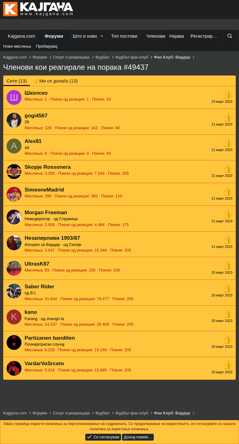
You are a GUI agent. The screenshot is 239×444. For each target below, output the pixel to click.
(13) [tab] (17, 80)
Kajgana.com (21, 36)
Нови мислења (17, 46)
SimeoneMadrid (44, 190)
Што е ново (85, 36)
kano (31, 312)
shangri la (55, 318)
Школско (36, 93)
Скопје (75, 244)
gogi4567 (36, 116)
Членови (156, 36)
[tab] (55, 81)
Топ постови (124, 36)
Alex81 (33, 141)
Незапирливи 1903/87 (52, 238)
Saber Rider (39, 287)
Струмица (68, 218)
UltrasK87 (37, 264)
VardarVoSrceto (44, 363)
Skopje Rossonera (48, 167)
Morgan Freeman (46, 212)
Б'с (33, 292)
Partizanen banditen (50, 338)
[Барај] (230, 36)
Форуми (54, 36)
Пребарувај (47, 46)
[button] (102, 36)
